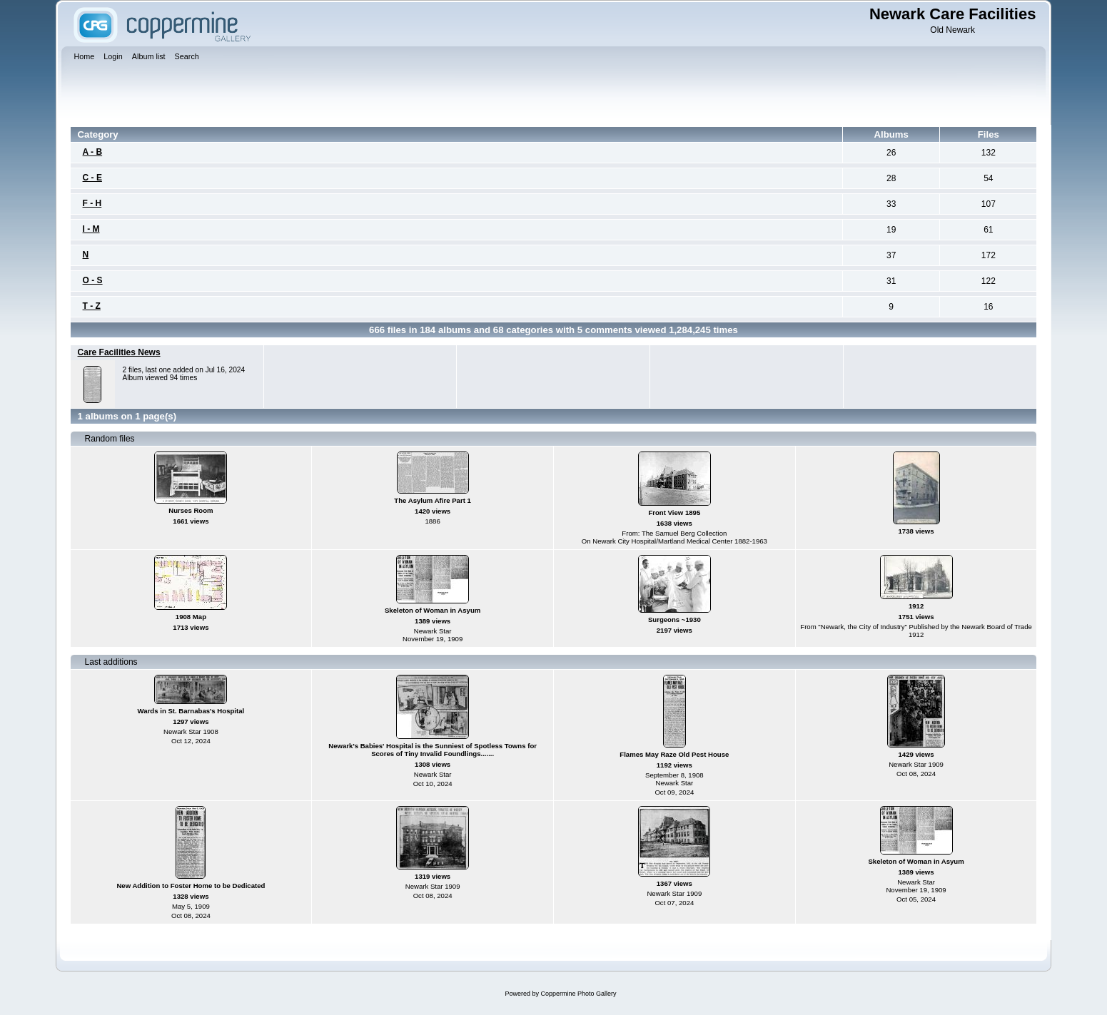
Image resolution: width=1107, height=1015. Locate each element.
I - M (91, 229)
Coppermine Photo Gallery (578, 993)
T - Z (92, 306)
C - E (92, 178)
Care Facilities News (119, 352)
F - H (92, 203)
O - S (93, 280)
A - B (93, 152)
